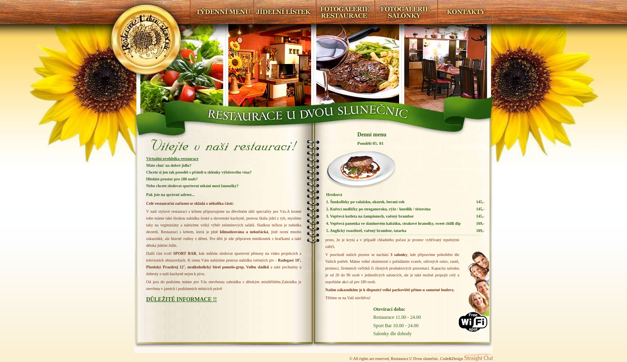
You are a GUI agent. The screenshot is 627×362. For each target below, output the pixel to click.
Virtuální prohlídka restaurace (172, 158)
